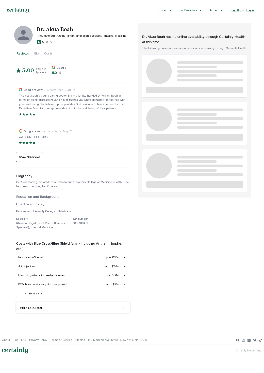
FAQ (23, 340)
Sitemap (80, 340)
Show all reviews (29, 157)
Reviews (23, 53)
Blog (15, 340)
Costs (48, 53)
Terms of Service (61, 340)
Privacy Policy (38, 340)
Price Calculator (73, 307)
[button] (164, 10)
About (6, 340)
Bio (36, 53)
